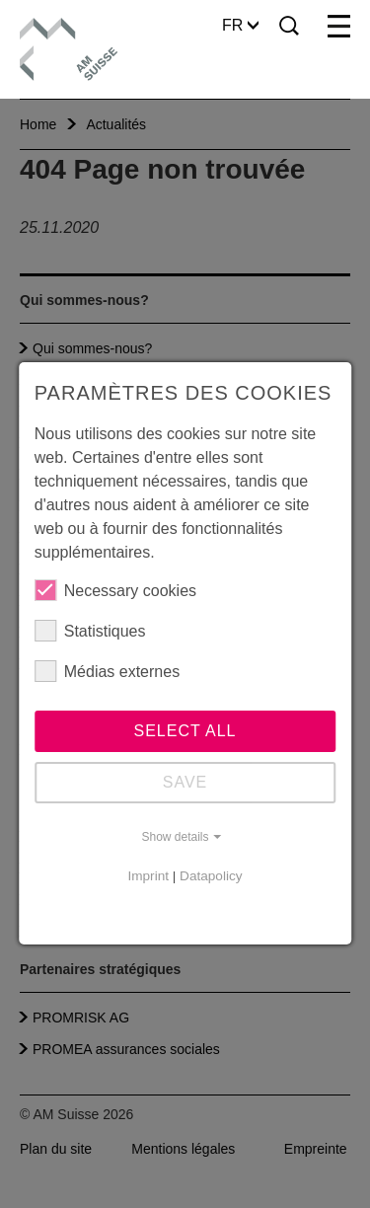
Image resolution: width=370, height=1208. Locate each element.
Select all (185, 730)
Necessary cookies (115, 590)
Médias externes (107, 671)
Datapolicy (211, 875)
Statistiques (90, 631)
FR (240, 25)
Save (185, 782)
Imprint (148, 875)
